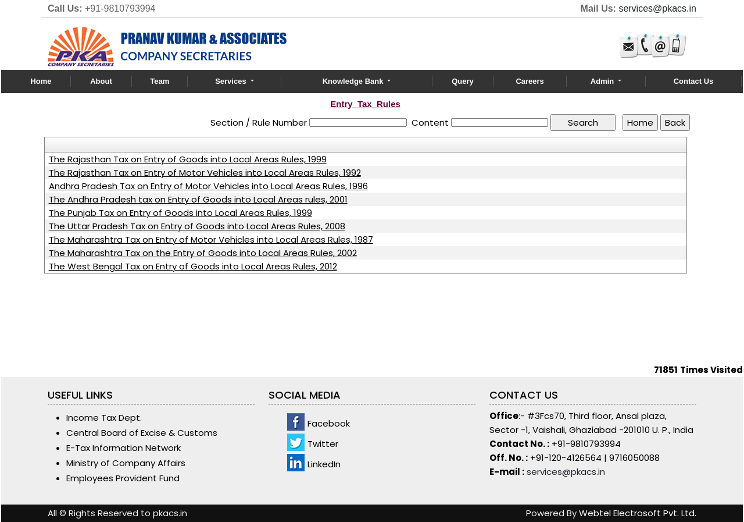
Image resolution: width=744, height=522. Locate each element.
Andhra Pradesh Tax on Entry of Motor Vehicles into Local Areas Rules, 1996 (208, 186)
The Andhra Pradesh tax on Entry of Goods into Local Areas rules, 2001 (198, 199)
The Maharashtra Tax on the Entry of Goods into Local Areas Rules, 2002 (203, 253)
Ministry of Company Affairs (125, 463)
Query (463, 81)
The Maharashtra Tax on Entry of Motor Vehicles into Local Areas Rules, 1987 (211, 239)
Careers (529, 81)
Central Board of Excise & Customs (141, 433)
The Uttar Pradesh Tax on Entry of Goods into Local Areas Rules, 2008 (197, 226)
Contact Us (694, 81)
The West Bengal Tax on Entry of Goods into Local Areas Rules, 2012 (193, 266)
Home (40, 81)
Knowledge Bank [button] (354, 81)
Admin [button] (603, 81)
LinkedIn (324, 464)
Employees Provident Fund (123, 478)
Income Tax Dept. (104, 417)
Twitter (322, 444)
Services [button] (231, 81)
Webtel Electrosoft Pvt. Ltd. (637, 513)
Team (159, 81)
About (101, 81)
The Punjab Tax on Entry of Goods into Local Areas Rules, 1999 (180, 213)
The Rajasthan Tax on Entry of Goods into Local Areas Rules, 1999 (188, 159)
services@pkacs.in (657, 8)
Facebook (328, 423)
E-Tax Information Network (123, 448)
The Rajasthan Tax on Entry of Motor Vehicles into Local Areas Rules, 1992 (205, 172)
